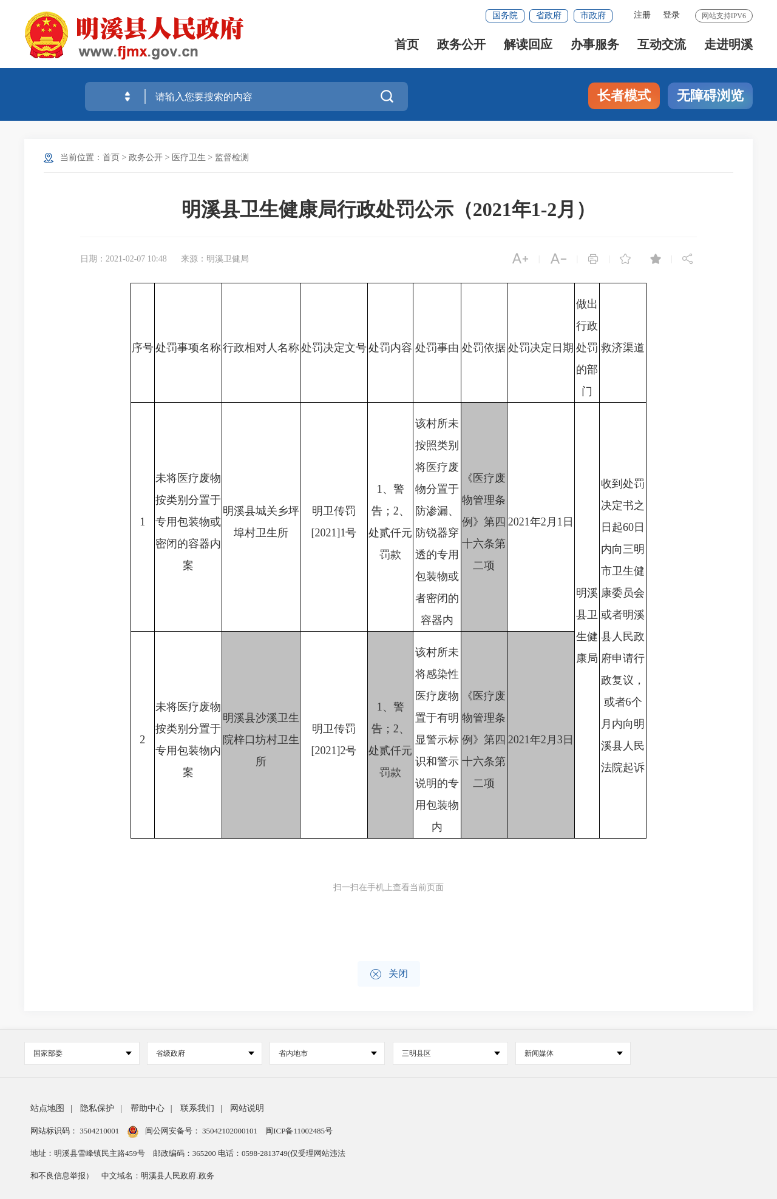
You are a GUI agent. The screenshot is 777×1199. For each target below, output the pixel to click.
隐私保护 (97, 1108)
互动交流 (661, 48)
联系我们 (197, 1108)
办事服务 (595, 48)
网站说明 (247, 1108)
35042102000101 (230, 1130)
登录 (671, 14)
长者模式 (624, 95)
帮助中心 (148, 1108)
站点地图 (47, 1108)
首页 (407, 48)
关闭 (389, 974)
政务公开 (461, 48)
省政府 (549, 15)
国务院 (505, 15)
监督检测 (232, 157)
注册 (642, 14)
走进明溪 (728, 48)
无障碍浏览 (710, 95)
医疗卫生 (189, 157)
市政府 (593, 15)
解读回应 (528, 48)
